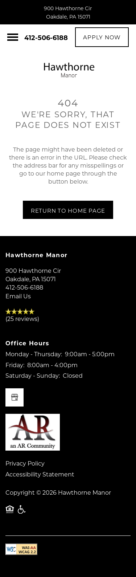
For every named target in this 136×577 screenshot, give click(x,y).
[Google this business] (14, 397)
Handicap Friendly (22, 513)
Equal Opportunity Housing (9, 513)
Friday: (14, 365)
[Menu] (12, 37)
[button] (102, 37)
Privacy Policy (25, 463)
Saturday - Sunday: (32, 375)
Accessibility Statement (39, 474)
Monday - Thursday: (33, 354)
